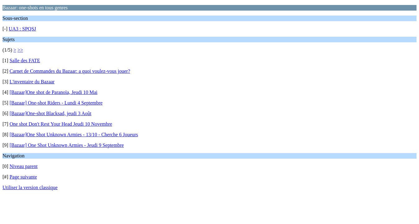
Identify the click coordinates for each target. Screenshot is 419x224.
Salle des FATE (25, 60)
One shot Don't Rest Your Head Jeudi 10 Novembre (61, 124)
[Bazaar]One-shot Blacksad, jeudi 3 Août (50, 113)
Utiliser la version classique (29, 187)
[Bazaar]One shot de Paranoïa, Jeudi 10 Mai (54, 92)
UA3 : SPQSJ (22, 28)
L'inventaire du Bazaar (32, 81)
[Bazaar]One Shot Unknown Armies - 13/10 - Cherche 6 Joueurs (74, 134)
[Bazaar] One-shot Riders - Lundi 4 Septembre (56, 102)
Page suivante (23, 177)
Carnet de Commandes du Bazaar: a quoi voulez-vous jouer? (70, 71)
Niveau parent (24, 166)
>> (20, 50)
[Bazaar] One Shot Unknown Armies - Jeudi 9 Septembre (67, 145)
